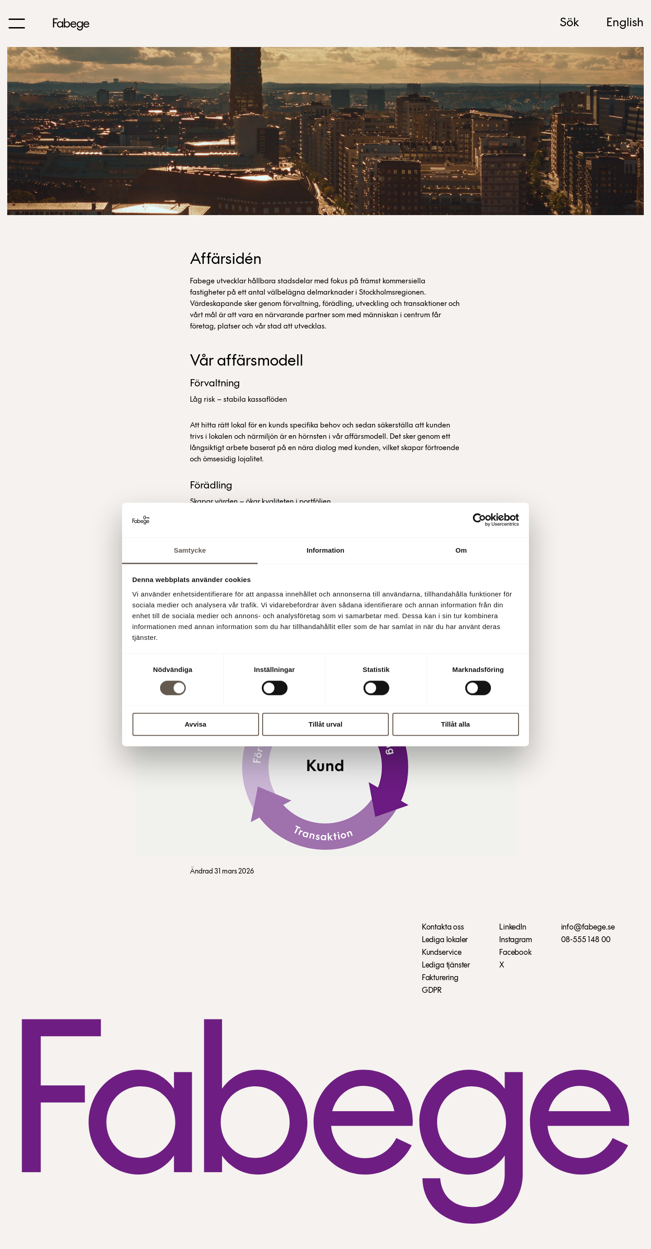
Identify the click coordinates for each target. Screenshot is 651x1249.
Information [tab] (325, 550)
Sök (569, 23)
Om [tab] (461, 550)
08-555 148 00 (586, 940)
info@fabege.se (588, 927)
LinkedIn (512, 927)
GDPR (432, 990)
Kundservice (442, 952)
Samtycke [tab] (190, 550)
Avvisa (196, 724)
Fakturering (440, 978)
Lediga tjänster (446, 965)
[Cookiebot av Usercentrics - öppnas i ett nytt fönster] (479, 520)
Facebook (515, 952)
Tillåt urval (326, 724)
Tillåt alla (455, 724)
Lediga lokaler (445, 940)
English (625, 23)
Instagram (515, 940)
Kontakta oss (443, 927)
